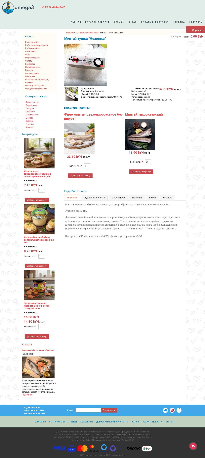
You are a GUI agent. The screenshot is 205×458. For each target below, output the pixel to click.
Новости (27, 344)
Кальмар (30, 127)
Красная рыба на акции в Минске (38, 350)
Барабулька (31, 105)
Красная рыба (32, 42)
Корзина (179, 22)
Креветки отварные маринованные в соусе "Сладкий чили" (37, 306)
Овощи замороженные (36, 89)
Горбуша (30, 108)
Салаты (28, 61)
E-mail (70, 410)
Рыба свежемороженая (36, 45)
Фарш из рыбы (32, 73)
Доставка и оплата (95, 197)
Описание (72, 197)
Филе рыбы (30, 51)
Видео (152, 197)
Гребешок (30, 111)
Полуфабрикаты (33, 67)
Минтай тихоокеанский (144, 114)
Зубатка (29, 121)
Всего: (187, 37)
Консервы (30, 64)
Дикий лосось (32, 115)
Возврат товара (140, 422)
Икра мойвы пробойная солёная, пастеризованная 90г (39, 240)
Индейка (30, 124)
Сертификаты (57, 422)
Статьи (169, 422)
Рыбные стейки (32, 48)
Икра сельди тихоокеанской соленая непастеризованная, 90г (37, 174)
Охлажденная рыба (34, 85)
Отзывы (119, 22)
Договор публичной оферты (112, 422)
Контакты (196, 22)
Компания (40, 422)
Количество (75, 166)
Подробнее (27, 395)
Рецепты (137, 197)
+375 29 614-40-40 (53, 7)
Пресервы (30, 76)
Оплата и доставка (155, 22)
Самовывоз (118, 197)
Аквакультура (32, 102)
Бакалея (29, 70)
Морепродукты (32, 58)
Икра (27, 54)
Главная (75, 22)
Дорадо (29, 118)
